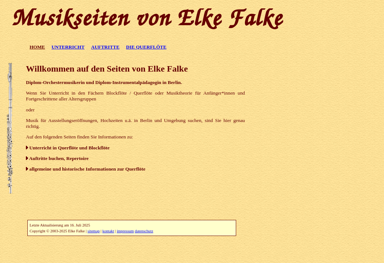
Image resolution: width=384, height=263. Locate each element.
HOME (37, 47)
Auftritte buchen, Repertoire (57, 158)
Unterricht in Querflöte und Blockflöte (68, 147)
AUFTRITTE (105, 47)
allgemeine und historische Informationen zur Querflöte (85, 169)
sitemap (94, 231)
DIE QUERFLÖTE (146, 47)
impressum (125, 231)
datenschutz (144, 231)
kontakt (108, 231)
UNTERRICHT (67, 47)
